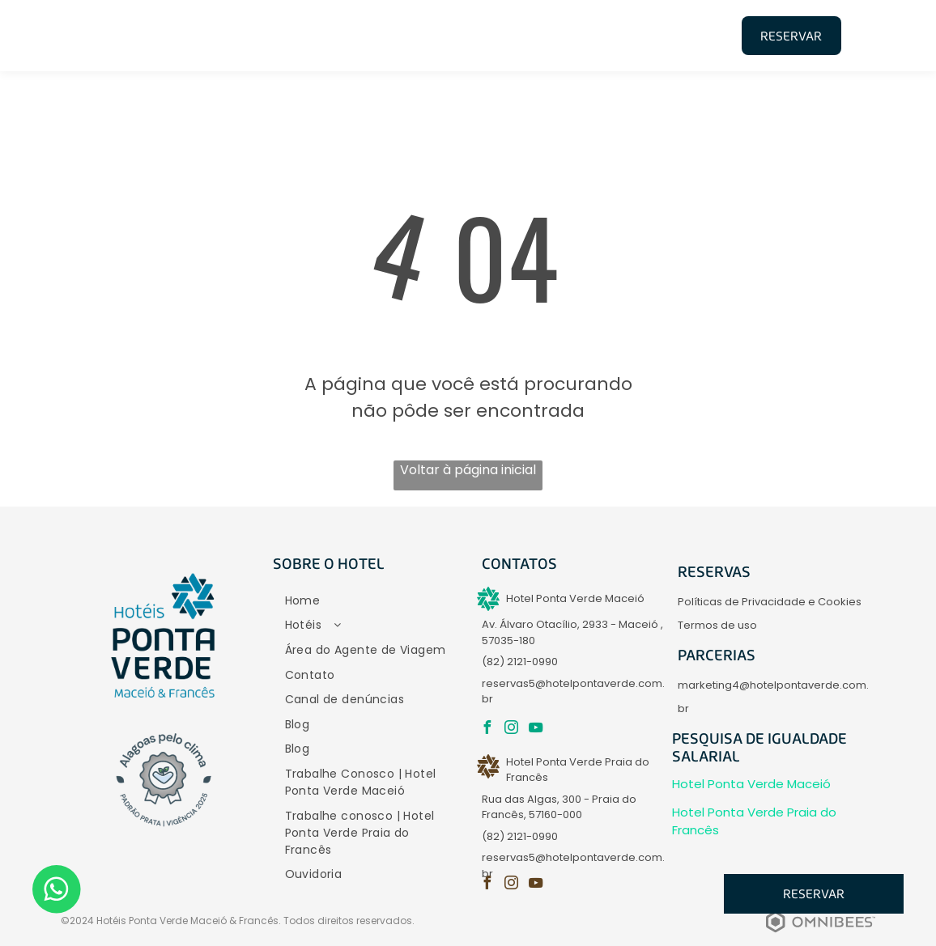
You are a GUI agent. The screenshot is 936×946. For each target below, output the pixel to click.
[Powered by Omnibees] (820, 933)
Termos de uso (717, 625)
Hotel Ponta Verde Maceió (751, 783)
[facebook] (486, 729)
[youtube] (535, 729)
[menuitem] (294, 34)
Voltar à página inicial (468, 469)
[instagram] (510, 729)
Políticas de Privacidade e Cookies (770, 601)
